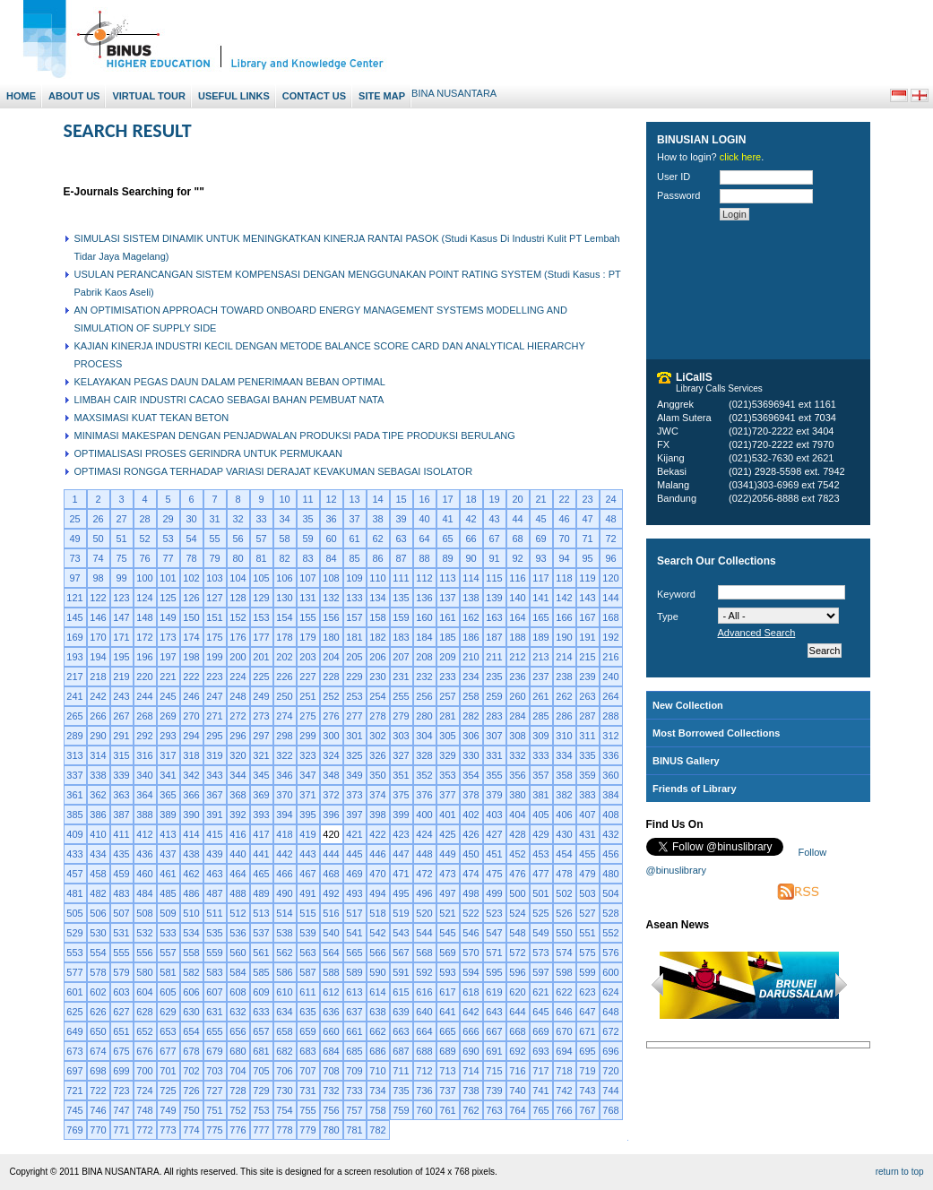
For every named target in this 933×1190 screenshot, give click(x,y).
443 (307, 854)
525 (540, 913)
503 (587, 893)
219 (121, 676)
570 (470, 952)
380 (517, 794)
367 (214, 794)
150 (191, 617)
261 (540, 696)
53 (167, 538)
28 (144, 518)
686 (377, 1051)
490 (284, 893)
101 (168, 578)
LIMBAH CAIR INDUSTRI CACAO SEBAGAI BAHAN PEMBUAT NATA (229, 399)
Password (678, 195)
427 (494, 834)
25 (74, 518)
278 (377, 716)
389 (168, 814)
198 (191, 656)
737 (447, 1090)
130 (284, 597)
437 (168, 854)
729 (261, 1090)
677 (168, 1051)
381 (540, 794)
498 (470, 893)
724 (144, 1090)
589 (354, 972)
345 (261, 775)
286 (564, 716)
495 (401, 893)
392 (237, 814)
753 (261, 1110)
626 (98, 1011)
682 (284, 1051)
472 (424, 873)
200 (237, 656)
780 (331, 1130)
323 (307, 755)
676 (144, 1051)
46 (563, 518)
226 (284, 676)
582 (191, 972)
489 (261, 893)
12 (330, 499)
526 (564, 913)
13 (354, 499)
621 (540, 992)
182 (377, 637)
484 (144, 893)
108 (331, 578)
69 (540, 538)
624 (610, 992)
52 (144, 538)
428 (517, 834)
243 (121, 696)
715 (494, 1070)
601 (74, 992)
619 (494, 992)
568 (424, 952)
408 (610, 814)
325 (354, 755)
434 (98, 854)
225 (261, 676)
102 (191, 578)
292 (144, 735)
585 (261, 972)
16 (424, 499)
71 (587, 538)
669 (540, 1031)
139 (494, 597)
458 (98, 873)
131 (307, 597)
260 (517, 696)
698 (98, 1070)
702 (191, 1070)
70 (563, 538)
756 (331, 1110)
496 (424, 893)
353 (447, 775)
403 (494, 814)
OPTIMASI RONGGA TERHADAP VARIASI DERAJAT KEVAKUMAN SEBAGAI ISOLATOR (273, 471)
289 (74, 735)
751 (214, 1110)
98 (97, 578)
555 (121, 952)
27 (121, 518)
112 (424, 578)
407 (587, 814)
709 (354, 1070)
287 (587, 716)
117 (540, 578)
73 (74, 558)
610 (284, 992)
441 (261, 854)
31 (214, 518)
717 (540, 1070)
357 (540, 775)
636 (331, 1011)
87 (400, 558)
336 (610, 755)
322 (284, 755)
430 (564, 834)
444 (331, 854)
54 (191, 538)
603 (121, 992)
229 (354, 676)
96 (610, 558)
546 (470, 932)
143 (587, 597)
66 (470, 538)
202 (284, 656)
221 (168, 676)
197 (168, 656)
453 (540, 854)
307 (494, 735)
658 (284, 1031)
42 (470, 518)
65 (447, 538)
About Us (73, 96)
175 (214, 637)
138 (470, 597)
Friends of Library (694, 788)
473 (447, 873)
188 (517, 637)
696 (610, 1051)
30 (191, 518)
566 (377, 952)
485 (168, 893)
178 (284, 637)
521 (447, 913)
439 (214, 854)
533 (168, 932)
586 (284, 972)
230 (377, 676)
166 (564, 617)
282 (470, 716)
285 (540, 716)
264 (610, 696)
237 (540, 676)
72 (610, 538)
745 (74, 1110)
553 (74, 952)
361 (74, 794)
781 (354, 1130)
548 (517, 932)
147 (121, 617)
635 (307, 1011)
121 (74, 597)
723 (121, 1090)
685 (354, 1051)
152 (237, 617)
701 (168, 1070)
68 (517, 538)
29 (167, 518)
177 (261, 637)
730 (284, 1090)
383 (587, 794)
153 (261, 617)
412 (144, 834)
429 (540, 834)
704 (237, 1070)
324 (331, 755)
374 (377, 794)
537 (261, 932)
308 (517, 735)
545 (447, 932)
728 (237, 1090)
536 (237, 932)
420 (331, 834)
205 (354, 656)
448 (424, 854)
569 (447, 952)
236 (517, 676)
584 (237, 972)
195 (121, 656)
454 (564, 854)
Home (21, 96)
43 (493, 518)
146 (98, 617)
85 (354, 558)
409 (74, 834)
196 (144, 656)
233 (447, 676)
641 (447, 1011)
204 (331, 656)
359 (587, 775)
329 (447, 755)
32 (237, 518)
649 (74, 1031)
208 (424, 656)
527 (587, 913)
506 (98, 913)
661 (354, 1031)
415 (214, 834)
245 (168, 696)
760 (424, 1110)
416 (237, 834)
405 (540, 814)
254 (377, 696)
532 (144, 932)
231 (401, 676)
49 (74, 538)
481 (74, 893)
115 (494, 578)
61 (354, 538)
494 (377, 893)
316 (144, 755)
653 (168, 1031)
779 (307, 1130)
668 (517, 1031)
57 (260, 538)
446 (377, 854)
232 (424, 676)
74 (97, 558)
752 (237, 1110)
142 (564, 597)
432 (610, 834)
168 (610, 617)
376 (424, 794)
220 (144, 676)
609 (261, 992)
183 (401, 637)
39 (400, 518)
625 (74, 1011)
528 (610, 913)
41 (447, 518)
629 (168, 1011)
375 (401, 794)
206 (377, 656)
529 (74, 932)
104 (237, 578)
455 (587, 854)
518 (377, 913)
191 (587, 637)
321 (261, 755)
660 (331, 1031)
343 (214, 775)
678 (191, 1051)
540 (331, 932)
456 (610, 854)
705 (261, 1070)
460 (144, 873)
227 (307, 676)
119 (587, 578)
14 (377, 499)
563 (307, 952)
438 (191, 854)
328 (424, 755)
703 (214, 1070)
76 (144, 558)
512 (237, 913)
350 (377, 775)
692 (517, 1051)
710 (377, 1070)
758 (377, 1110)
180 (331, 637)
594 (470, 972)
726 (191, 1090)
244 (144, 696)
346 (284, 775)
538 (284, 932)
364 (144, 794)
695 (587, 1051)
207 (401, 656)
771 (121, 1130)
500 (517, 893)
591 (401, 972)
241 (74, 696)
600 (610, 972)
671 (587, 1031)
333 (540, 755)
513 (261, 913)
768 (610, 1110)
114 (470, 578)
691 (494, 1051)
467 (307, 873)
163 (494, 617)
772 (144, 1130)
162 (470, 617)
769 (74, 1130)
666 (470, 1031)
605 (168, 992)
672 (610, 1031)
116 (517, 578)
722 (98, 1090)
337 (74, 775)
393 (261, 814)
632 (237, 1011)
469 (354, 873)
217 (74, 676)
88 (424, 558)
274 (284, 716)
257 (447, 696)
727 (214, 1090)
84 (330, 558)
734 (377, 1090)
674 (98, 1051)
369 (261, 794)
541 (354, 932)
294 (191, 735)
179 (307, 637)
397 (354, 814)
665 (447, 1031)
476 (517, 873)
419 (307, 834)
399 (401, 814)
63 (400, 538)
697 (74, 1070)
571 (494, 952)
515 (307, 913)
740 (517, 1090)
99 (121, 578)
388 (144, 814)
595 (494, 972)
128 (237, 597)
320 (237, 755)
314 (98, 755)
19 (493, 499)
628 (144, 1011)
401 (447, 814)
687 (401, 1051)
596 (517, 972)
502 (564, 893)
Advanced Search (757, 632)
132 (331, 597)
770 (98, 1130)
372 (331, 794)
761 (447, 1110)
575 (587, 952)
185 (447, 637)
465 (261, 873)
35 (307, 518)
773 (168, 1130)
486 (191, 893)
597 (540, 972)
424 (424, 834)
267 (121, 716)
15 (400, 499)
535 (214, 932)
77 (167, 558)
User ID (673, 176)
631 (214, 1011)
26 (97, 518)
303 (401, 735)
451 (494, 854)
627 (121, 1011)
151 (214, 617)
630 (191, 1011)
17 (447, 499)
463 (214, 873)
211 (494, 656)
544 (424, 932)
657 (261, 1031)
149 (168, 617)
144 (610, 597)
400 (424, 814)
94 (563, 558)
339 (121, 775)
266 (98, 716)
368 (237, 794)
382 (564, 794)
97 (74, 578)
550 (564, 932)
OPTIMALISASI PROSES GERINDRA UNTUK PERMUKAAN (208, 453)
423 (401, 834)
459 (121, 873)
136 (424, 597)
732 (331, 1090)
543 (401, 932)
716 (517, 1070)
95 (587, 558)
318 (191, 755)
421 (354, 834)
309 (540, 735)
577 (74, 972)
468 (331, 873)
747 (121, 1110)
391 (214, 814)
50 (97, 538)
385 (74, 814)
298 (284, 735)
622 (564, 992)
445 (354, 854)
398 (377, 814)
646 (564, 1011)
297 (261, 735)
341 (168, 775)
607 (214, 992)
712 (424, 1070)
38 (377, 518)
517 (354, 913)
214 (564, 656)
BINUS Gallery (686, 760)
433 (74, 854)
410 (98, 834)
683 (307, 1051)
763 (494, 1110)
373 (354, 794)
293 (168, 735)
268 (144, 716)
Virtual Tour (149, 96)
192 (610, 637)
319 (214, 755)
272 (237, 716)
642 (470, 1011)
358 (564, 775)
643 (494, 1011)
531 (121, 932)
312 (610, 735)
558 (191, 952)
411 (121, 834)
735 (401, 1090)
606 (191, 992)
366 (191, 794)
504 (610, 893)
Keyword (676, 594)
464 (237, 873)
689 (447, 1051)
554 (98, 952)
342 (191, 775)
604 (144, 992)
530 (98, 932)
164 (517, 617)
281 (447, 716)
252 (331, 696)
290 (98, 735)
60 (330, 538)
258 (470, 696)
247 (214, 696)
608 (237, 992)
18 (470, 499)
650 (98, 1031)
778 (284, 1130)
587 (307, 972)
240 (610, 676)
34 (284, 518)
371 (307, 794)
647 (587, 1011)
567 (401, 952)
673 (74, 1051)
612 (331, 992)
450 (470, 854)
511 (214, 913)
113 (447, 578)
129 (261, 597)
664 (424, 1031)
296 (237, 735)
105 (261, 578)
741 (540, 1090)
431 (587, 834)
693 (540, 1051)
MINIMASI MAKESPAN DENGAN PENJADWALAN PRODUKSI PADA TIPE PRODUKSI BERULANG (294, 435)
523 (494, 913)
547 (494, 932)
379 (494, 794)
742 (564, 1090)
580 (144, 972)
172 (144, 637)
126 (191, 597)
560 (237, 952)
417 (261, 834)
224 (237, 676)
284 (517, 716)
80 (237, 558)
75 (121, 558)
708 (331, 1070)
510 (191, 913)
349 (354, 775)
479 (587, 873)
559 (214, 952)
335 (587, 755)
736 (424, 1090)
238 (564, 676)
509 (168, 913)
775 (214, 1130)
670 (564, 1031)
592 (424, 972)
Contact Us (314, 96)
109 (354, 578)
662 (377, 1031)
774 (191, 1130)
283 (494, 716)
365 (168, 794)
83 (307, 558)
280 (424, 716)
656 (237, 1031)
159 (401, 617)
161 (447, 617)
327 (401, 755)
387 (121, 814)
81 (260, 558)
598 (564, 972)
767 (587, 1110)
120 (610, 578)
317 (168, 755)
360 (610, 775)
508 (144, 913)
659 (307, 1031)
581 (168, 972)
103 (214, 578)
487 (214, 893)
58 (284, 538)
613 (354, 992)
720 (610, 1070)
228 (331, 676)
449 (447, 854)
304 (424, 735)
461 (168, 873)
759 (401, 1110)
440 (237, 854)
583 (214, 972)
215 (587, 656)
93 (540, 558)
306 (470, 735)
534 (191, 932)
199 (214, 656)
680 (237, 1051)
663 (401, 1031)
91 (493, 558)
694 (564, 1051)
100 (144, 578)
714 (470, 1070)
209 (447, 656)
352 (424, 775)
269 (168, 716)
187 (494, 637)
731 (307, 1090)
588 (331, 972)
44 (517, 518)
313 (74, 755)
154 (284, 617)
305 (447, 735)
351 (401, 775)
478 (564, 873)
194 (98, 656)
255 (401, 696)
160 (424, 617)
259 (494, 696)
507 (121, 913)
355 (494, 775)
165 (540, 617)
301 (354, 735)
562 (284, 952)
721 (74, 1090)
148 (144, 617)
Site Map (382, 96)
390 (191, 814)
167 (587, 617)
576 (610, 952)
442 (284, 854)
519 (401, 913)
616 (424, 992)
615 (401, 992)
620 (517, 992)
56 (237, 538)
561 (261, 952)
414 (191, 834)
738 (470, 1090)
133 (354, 597)
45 (540, 518)
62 (377, 538)
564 (331, 952)
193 (74, 656)
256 (424, 696)
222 (191, 676)
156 (331, 617)
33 (260, 518)
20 (517, 499)
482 (98, 893)
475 (494, 873)
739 (494, 1090)
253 (354, 696)
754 (284, 1110)
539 (307, 932)
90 (470, 558)
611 (307, 992)
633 (261, 1011)
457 (74, 873)
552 (610, 932)
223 (214, 676)
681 (261, 1051)
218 (98, 676)
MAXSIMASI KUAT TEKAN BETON (151, 417)
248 (237, 696)
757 (354, 1110)
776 (237, 1130)
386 (98, 814)
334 (564, 755)
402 (470, 814)
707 (307, 1070)
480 (610, 873)
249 (261, 696)
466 (284, 873)
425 (447, 834)
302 (377, 735)
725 (168, 1090)
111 (401, 578)
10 (284, 499)
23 (587, 499)
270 (191, 716)
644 (517, 1011)
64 (424, 538)
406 (564, 814)
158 (377, 617)
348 (331, 775)
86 (377, 558)
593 (447, 972)
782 (377, 1130)
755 (307, 1110)
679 (214, 1051)
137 (447, 597)
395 (307, 814)
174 (191, 637)
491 (307, 893)
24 (610, 499)
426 (470, 834)
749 (168, 1110)
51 (121, 538)
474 (470, 873)
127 (214, 597)
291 (121, 735)
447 (401, 854)
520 (424, 913)
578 (98, 972)
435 (121, 854)
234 (470, 676)
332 (517, 755)
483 (121, 893)
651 (121, 1031)
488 (237, 893)
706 (284, 1070)
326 (377, 755)
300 (331, 735)
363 (121, 794)
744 (610, 1090)
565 (354, 952)
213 (540, 656)
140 (517, 597)
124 (144, 597)
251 (307, 696)
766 (564, 1110)
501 (540, 893)
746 (98, 1110)
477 (540, 873)
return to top (900, 1172)
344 (237, 775)
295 (214, 735)
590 (377, 972)
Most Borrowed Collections (716, 733)
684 (331, 1051)
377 (447, 794)
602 (98, 992)
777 (261, 1130)
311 (587, 735)
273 (261, 716)
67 (493, 538)
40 (424, 518)
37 (354, 518)
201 (261, 656)
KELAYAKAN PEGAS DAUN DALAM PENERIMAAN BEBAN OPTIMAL (229, 381)
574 (564, 952)
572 (517, 952)
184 (424, 637)
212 (517, 656)
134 (377, 597)
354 (470, 775)
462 (191, 873)
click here (740, 156)
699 (121, 1070)
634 (284, 1011)
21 (540, 499)
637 (354, 1011)
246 (191, 696)
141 (540, 597)
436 (144, 854)
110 (377, 578)
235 (494, 676)
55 (214, 538)
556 (144, 952)
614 (377, 992)
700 (144, 1070)
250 (284, 696)
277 (354, 716)
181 (354, 637)
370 (284, 794)
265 (74, 716)
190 (564, 637)
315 (121, 755)
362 (98, 794)
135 (401, 597)
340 (144, 775)
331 (494, 755)
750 (191, 1110)
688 (424, 1051)
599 (587, 972)
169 (74, 637)
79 (214, 558)
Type (667, 616)
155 (307, 617)
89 (447, 558)
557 (168, 952)
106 (284, 578)
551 (587, 932)
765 (540, 1110)
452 (517, 854)
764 (517, 1110)
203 (307, 656)
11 (307, 499)
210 (470, 656)
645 (540, 1011)
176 (237, 637)
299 (307, 735)
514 (284, 913)
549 (540, 932)
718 (564, 1070)
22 (563, 499)
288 (610, 716)
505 (74, 913)
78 (191, 558)
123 (121, 597)
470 (377, 873)
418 (284, 834)
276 (331, 716)
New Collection (687, 705)
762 (470, 1110)
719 (587, 1070)
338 (98, 775)
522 (470, 913)
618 (470, 992)
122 (98, 597)
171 (121, 637)
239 (587, 676)
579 (121, 972)
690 (470, 1051)
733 (354, 1090)
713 (447, 1070)
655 (214, 1031)
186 (470, 637)
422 (377, 834)
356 (517, 775)
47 (587, 518)
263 (587, 696)
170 (98, 637)
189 (540, 637)
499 (494, 893)
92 (517, 558)
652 (144, 1031)
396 (331, 814)
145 (74, 617)
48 (610, 518)
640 (424, 1011)
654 (191, 1031)
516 (331, 913)
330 (470, 755)
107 (307, 578)
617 (447, 992)
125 (168, 597)
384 (610, 794)
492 (331, 893)
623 (587, 992)
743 (587, 1090)
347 (307, 775)
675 (121, 1051)
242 (98, 696)
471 (401, 873)
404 (517, 814)
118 (564, 578)
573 (540, 952)
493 (354, 893)
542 (377, 932)
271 (214, 716)
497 (447, 893)
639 (401, 1011)
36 (330, 518)
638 (377, 1011)
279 (401, 716)
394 (284, 814)
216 (610, 656)
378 (470, 794)
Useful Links (234, 96)
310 (564, 735)
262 (564, 696)
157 (354, 617)
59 (307, 538)
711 (401, 1070)
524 (517, 913)
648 (610, 1011)
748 (144, 1110)
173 (168, 637)
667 (494, 1031)
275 (307, 716)
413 (168, 834)
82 (284, 558)
